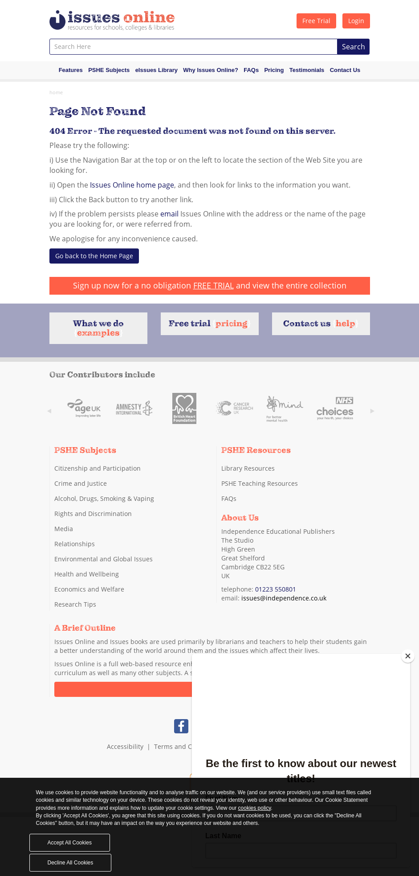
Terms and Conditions (187, 746)
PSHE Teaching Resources (259, 483)
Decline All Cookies (71, 863)
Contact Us (345, 70)
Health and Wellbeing (86, 574)
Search (353, 47)
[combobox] (193, 47)
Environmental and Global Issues (103, 559)
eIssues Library (156, 70)
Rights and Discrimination (93, 513)
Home (56, 92)
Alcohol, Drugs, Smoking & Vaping (104, 498)
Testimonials (307, 70)
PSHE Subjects (109, 70)
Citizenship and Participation (97, 468)
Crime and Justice (80, 483)
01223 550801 (275, 589)
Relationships (74, 544)
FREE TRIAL (213, 285)
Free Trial (316, 20)
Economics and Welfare (89, 589)
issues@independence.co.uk (283, 598)
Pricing (274, 70)
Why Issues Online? (210, 70)
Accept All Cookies (70, 843)
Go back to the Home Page (94, 256)
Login (356, 20)
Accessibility (125, 746)
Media (63, 528)
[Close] (408, 656)
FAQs (251, 70)
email (169, 214)
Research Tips (75, 604)
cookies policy (254, 808)
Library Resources (248, 468)
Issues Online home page (132, 185)
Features (71, 70)
